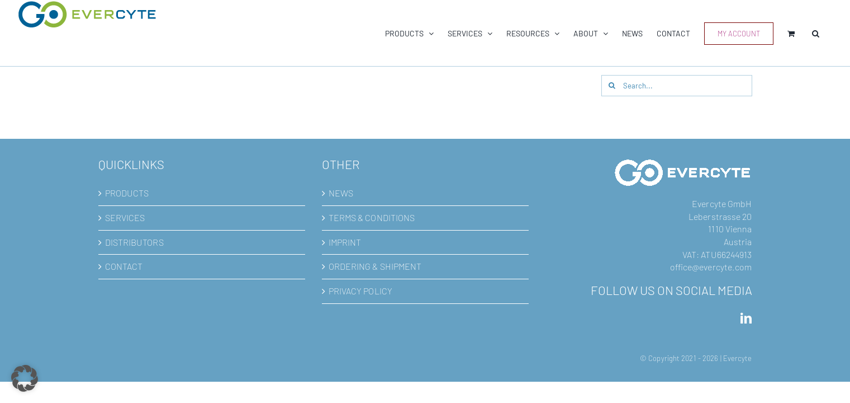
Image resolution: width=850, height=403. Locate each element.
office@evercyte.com (711, 267)
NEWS (341, 193)
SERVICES (125, 218)
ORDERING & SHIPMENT (375, 266)
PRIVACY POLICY (360, 291)
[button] (829, 33)
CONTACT (124, 266)
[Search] (612, 86)
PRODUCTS (127, 193)
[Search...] (676, 86)
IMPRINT (345, 242)
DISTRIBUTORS (134, 242)
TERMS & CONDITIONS (372, 218)
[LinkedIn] (746, 319)
